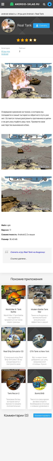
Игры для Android (25, 13)
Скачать (41, 26)
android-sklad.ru (8, 13)
